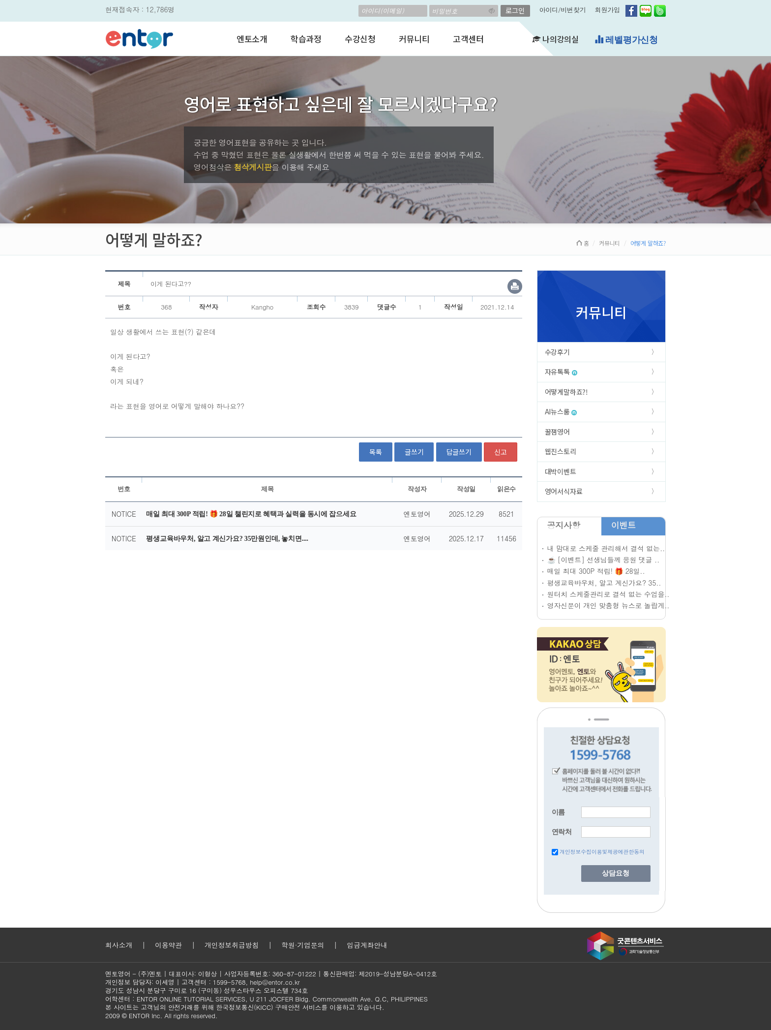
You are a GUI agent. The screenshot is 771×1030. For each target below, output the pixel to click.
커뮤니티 (414, 38)
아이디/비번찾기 (562, 9)
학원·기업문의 (302, 945)
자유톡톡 (561, 371)
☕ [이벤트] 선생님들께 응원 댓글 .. (603, 559)
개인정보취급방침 (232, 945)
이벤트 (623, 525)
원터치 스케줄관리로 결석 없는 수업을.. (608, 594)
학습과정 (306, 38)
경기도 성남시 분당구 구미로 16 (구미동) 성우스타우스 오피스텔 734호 (206, 990)
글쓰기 (414, 452)
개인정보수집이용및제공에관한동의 (602, 851)
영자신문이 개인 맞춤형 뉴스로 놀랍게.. (608, 605)
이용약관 (168, 945)
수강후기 (557, 352)
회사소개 (118, 945)
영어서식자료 (564, 491)
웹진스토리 (560, 451)
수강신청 (360, 38)
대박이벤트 (560, 471)
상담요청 (615, 873)
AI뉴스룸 (561, 411)
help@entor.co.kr (274, 982)
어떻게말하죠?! (566, 392)
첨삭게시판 (252, 167)
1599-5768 (229, 982)
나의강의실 (556, 39)
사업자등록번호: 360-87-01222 (270, 973)
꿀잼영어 (557, 432)
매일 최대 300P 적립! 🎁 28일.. (596, 571)
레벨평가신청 (626, 39)
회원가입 (607, 9)
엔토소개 (252, 38)
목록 (375, 452)
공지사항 (563, 525)
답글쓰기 (459, 452)
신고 (500, 452)
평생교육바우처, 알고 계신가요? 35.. (604, 583)
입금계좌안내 (367, 945)
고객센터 (468, 38)
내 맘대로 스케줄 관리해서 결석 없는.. (606, 548)
